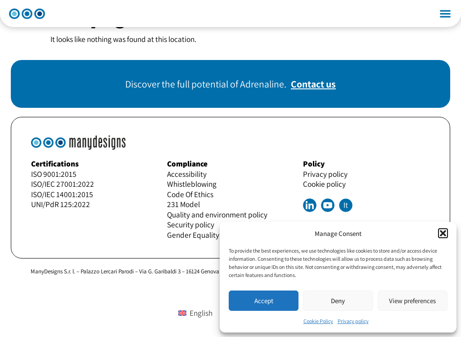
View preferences (412, 300)
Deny (338, 300)
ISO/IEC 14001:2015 (62, 194)
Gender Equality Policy (203, 235)
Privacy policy (353, 321)
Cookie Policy (318, 321)
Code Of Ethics (190, 194)
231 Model (183, 204)
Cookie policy (324, 184)
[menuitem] (346, 205)
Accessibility (187, 174)
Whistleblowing (192, 184)
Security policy (190, 224)
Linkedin (309, 205)
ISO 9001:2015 (54, 174)
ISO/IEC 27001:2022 (62, 184)
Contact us (313, 84)
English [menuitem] (201, 313)
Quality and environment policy (217, 214)
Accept (263, 300)
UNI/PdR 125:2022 (60, 204)
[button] (442, 233)
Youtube (327, 205)
